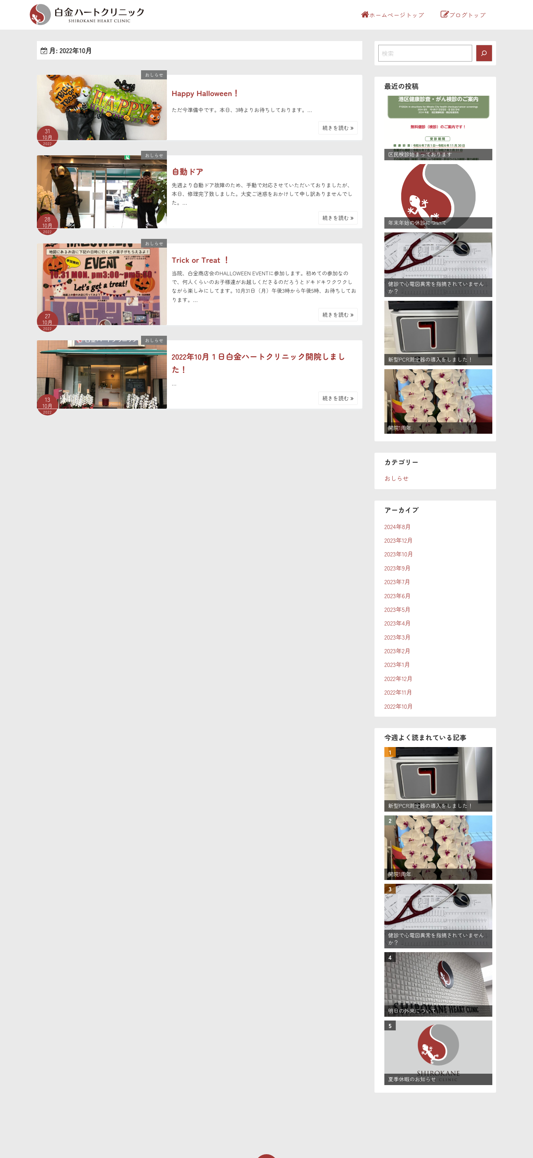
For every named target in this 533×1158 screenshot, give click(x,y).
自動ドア (187, 171)
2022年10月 (398, 706)
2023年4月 (397, 622)
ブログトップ (463, 14)
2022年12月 (398, 678)
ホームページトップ (392, 14)
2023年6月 (397, 595)
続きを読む (338, 127)
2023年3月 (397, 636)
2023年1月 (397, 664)
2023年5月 (397, 609)
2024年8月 (397, 526)
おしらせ (154, 74)
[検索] (484, 53)
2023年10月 (398, 553)
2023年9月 (397, 567)
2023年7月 (397, 581)
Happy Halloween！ (205, 92)
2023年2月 (397, 650)
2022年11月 (398, 692)
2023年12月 (398, 540)
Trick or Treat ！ (200, 259)
